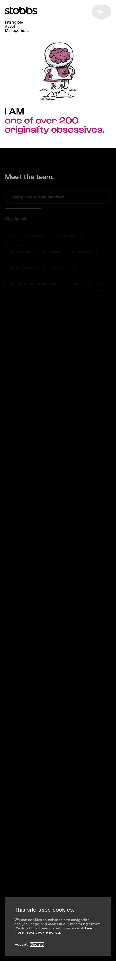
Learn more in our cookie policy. (54, 930)
